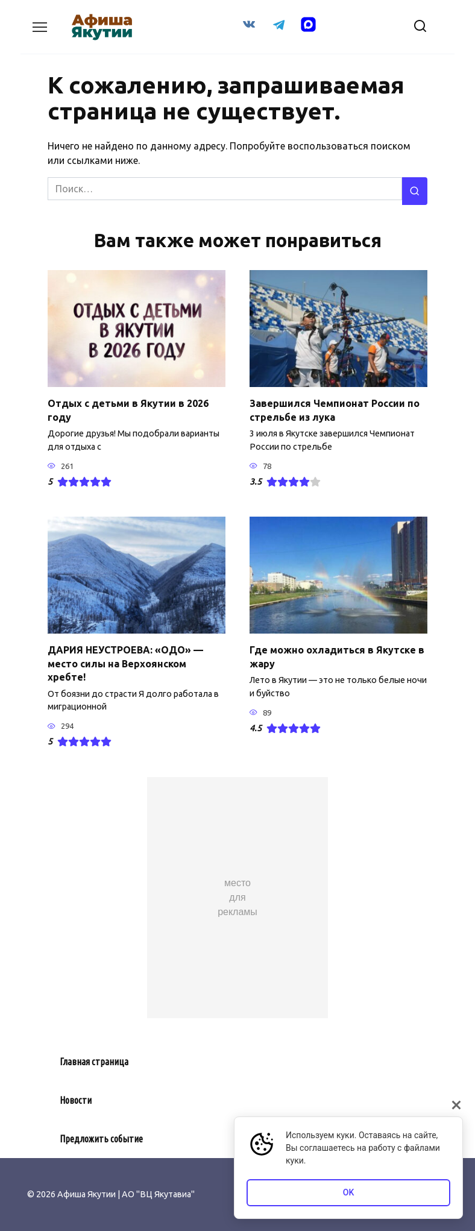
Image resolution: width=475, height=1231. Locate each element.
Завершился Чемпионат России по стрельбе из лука (335, 410)
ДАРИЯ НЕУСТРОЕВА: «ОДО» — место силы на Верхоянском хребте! (125, 663)
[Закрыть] (456, 1105)
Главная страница (94, 1061)
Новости (76, 1099)
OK (348, 1192)
